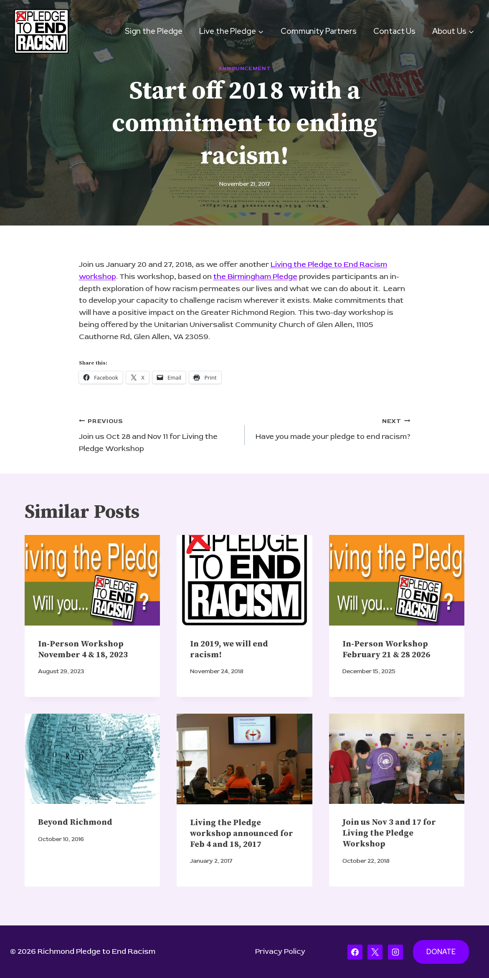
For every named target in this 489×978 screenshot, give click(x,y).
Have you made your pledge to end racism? (331, 428)
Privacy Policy (280, 951)
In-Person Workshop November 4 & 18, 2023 (83, 649)
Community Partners (319, 31)
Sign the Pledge (154, 31)
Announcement (244, 68)
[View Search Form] (108, 31)
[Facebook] (354, 952)
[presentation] (92, 580)
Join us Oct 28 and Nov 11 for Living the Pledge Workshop (158, 434)
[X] (375, 952)
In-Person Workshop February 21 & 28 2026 (386, 649)
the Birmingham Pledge (255, 276)
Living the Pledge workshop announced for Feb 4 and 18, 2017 (241, 834)
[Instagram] (395, 952)
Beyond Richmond (75, 822)
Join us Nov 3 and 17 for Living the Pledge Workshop (389, 833)
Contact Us (394, 31)
